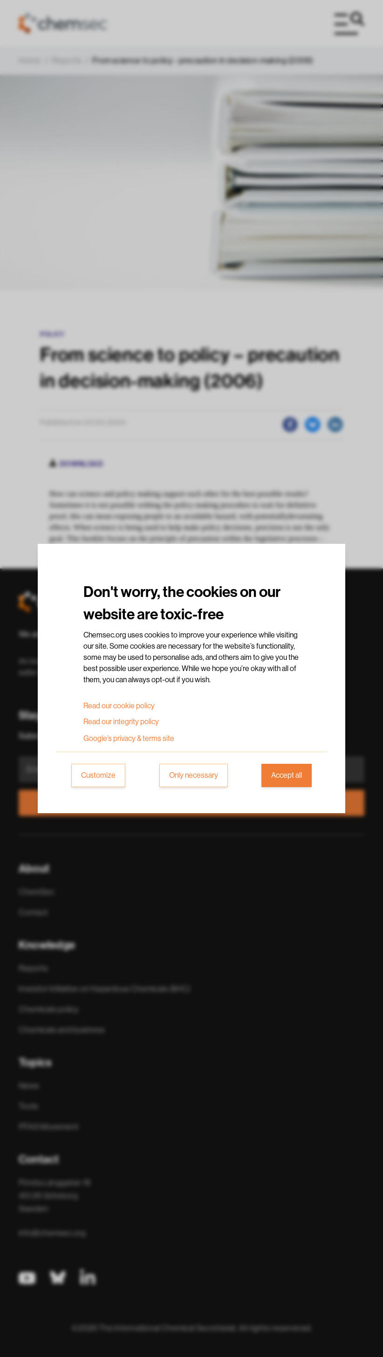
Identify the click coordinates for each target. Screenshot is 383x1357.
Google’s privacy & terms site (128, 738)
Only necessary (193, 775)
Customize (98, 775)
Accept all (286, 775)
